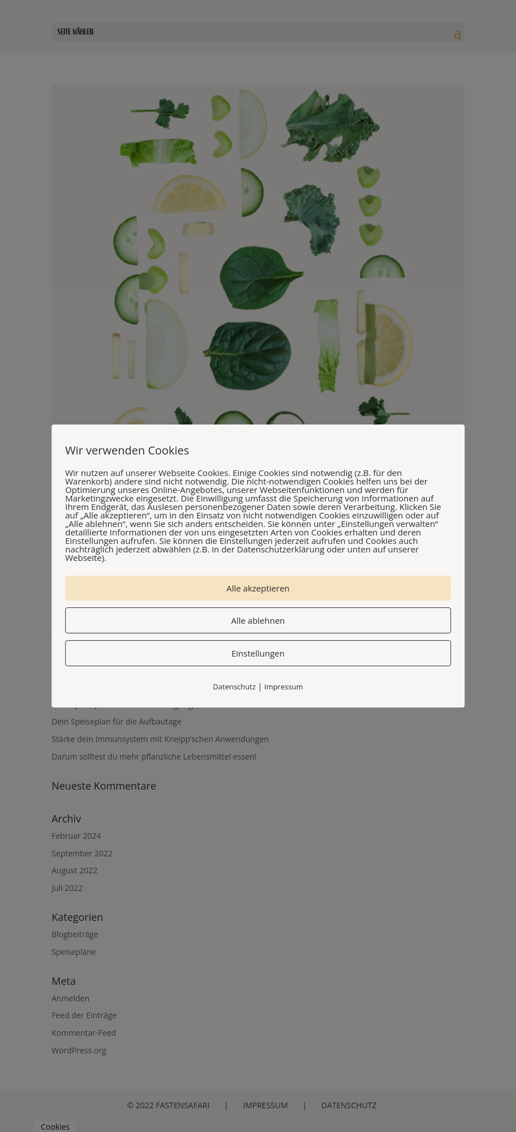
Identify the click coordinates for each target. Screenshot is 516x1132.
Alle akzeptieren (258, 588)
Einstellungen (258, 653)
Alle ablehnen (258, 620)
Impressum (283, 686)
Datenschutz (234, 686)
